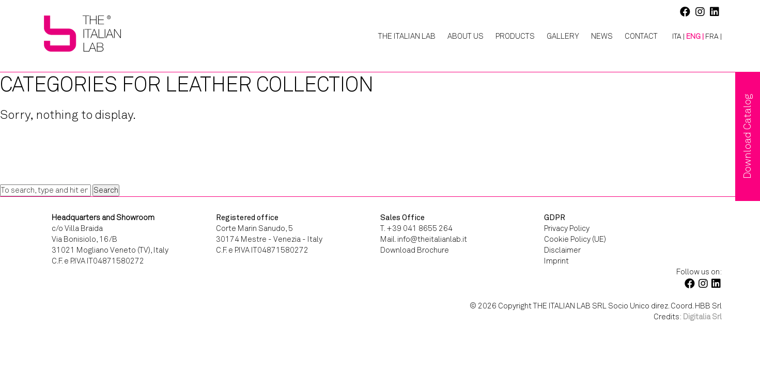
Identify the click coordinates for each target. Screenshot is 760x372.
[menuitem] (674, 36)
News (602, 36)
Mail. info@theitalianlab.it (423, 239)
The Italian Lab (407, 36)
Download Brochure (414, 250)
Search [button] (106, 190)
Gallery (563, 36)
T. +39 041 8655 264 (416, 228)
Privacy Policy (567, 228)
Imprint (556, 261)
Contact (641, 36)
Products (515, 36)
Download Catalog (747, 136)
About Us (465, 36)
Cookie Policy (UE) (575, 239)
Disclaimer (562, 250)
